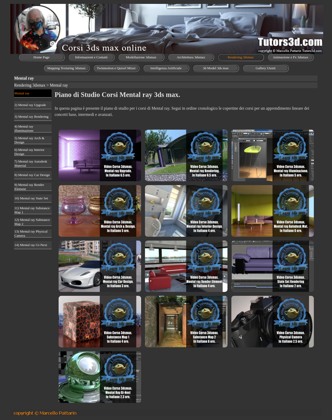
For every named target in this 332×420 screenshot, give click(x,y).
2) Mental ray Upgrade (30, 105)
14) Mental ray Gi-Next (31, 245)
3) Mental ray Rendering (32, 116)
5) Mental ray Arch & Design (29, 140)
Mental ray (22, 93)
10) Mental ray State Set (31, 198)
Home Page (41, 57)
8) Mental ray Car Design (32, 175)
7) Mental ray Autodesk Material (31, 163)
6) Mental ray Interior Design (30, 152)
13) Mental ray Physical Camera (31, 233)
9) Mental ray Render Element (29, 187)
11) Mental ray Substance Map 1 (32, 210)
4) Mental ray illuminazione (24, 128)
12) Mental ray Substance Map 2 (32, 222)
